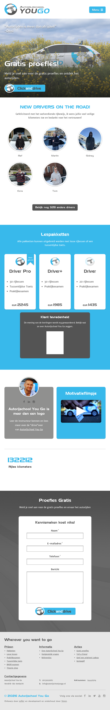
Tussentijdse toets (14, 661)
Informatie (45, 646)
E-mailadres (55, 543)
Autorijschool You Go (31, 429)
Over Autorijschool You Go (52, 651)
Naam (55, 530)
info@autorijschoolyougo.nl (52, 683)
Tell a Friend (81, 654)
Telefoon (55, 556)
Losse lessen (12, 654)
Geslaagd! (80, 661)
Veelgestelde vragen (50, 654)
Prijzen (8, 646)
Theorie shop (12, 668)
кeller (21, 701)
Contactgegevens (15, 676)
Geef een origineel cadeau (87, 658)
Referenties (46, 658)
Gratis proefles (82, 651)
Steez (64, 701)
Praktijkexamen (13, 658)
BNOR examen (13, 664)
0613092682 (46, 680)
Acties (78, 646)
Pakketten (11, 651)
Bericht (55, 569)
